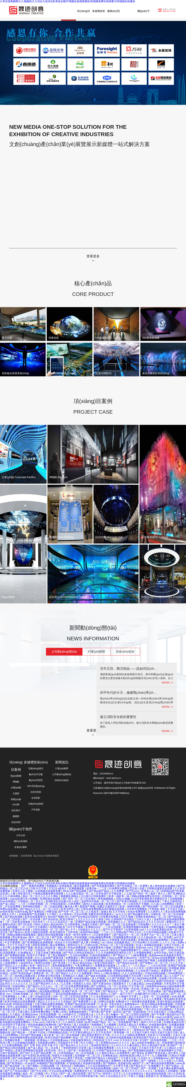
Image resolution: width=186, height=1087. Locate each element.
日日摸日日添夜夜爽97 (94, 896)
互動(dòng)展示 (35, 768)
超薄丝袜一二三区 (97, 888)
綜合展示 (16, 810)
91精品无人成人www (128, 1006)
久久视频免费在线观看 (114, 1017)
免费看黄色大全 (83, 1071)
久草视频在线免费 (62, 978)
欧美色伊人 (108, 1009)
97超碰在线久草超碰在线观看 (84, 1063)
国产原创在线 (51, 919)
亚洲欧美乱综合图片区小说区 (63, 901)
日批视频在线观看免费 (48, 891)
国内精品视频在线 (25, 975)
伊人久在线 (174, 1073)
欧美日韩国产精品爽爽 (58, 1037)
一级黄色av (137, 1029)
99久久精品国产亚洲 (154, 1045)
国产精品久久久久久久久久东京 (126, 968)
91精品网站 (19, 986)
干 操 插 (103, 1004)
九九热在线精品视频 (155, 932)
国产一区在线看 (32, 919)
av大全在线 (34, 1019)
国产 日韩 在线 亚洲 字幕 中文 (41, 1045)
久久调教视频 (160, 1055)
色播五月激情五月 (107, 906)
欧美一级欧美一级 (119, 896)
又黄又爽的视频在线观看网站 (42, 999)
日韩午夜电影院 (9, 1053)
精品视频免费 (99, 981)
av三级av (107, 942)
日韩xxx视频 (122, 898)
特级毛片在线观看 (62, 1055)
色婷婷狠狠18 (58, 960)
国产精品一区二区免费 (159, 1029)
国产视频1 (33, 1065)
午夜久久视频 (136, 1076)
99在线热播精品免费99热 (42, 1024)
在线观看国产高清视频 (32, 914)
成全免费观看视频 (56, 1009)
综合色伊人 (39, 921)
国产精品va (16, 932)
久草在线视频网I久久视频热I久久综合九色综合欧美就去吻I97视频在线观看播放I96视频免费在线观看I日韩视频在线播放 (67, 883)
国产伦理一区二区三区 (71, 911)
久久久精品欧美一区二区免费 (155, 937)
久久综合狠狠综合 (133, 1073)
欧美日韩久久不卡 (139, 1055)
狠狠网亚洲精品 (70, 896)
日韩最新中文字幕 (68, 1042)
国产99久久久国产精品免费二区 (38, 1053)
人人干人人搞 (168, 942)
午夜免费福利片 (84, 965)
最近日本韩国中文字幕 (141, 1017)
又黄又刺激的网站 (164, 947)
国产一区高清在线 (171, 950)
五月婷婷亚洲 (68, 999)
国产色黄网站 (91, 993)
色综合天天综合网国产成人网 (72, 942)
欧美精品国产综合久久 (147, 1037)
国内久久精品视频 (93, 903)
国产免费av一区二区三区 (154, 963)
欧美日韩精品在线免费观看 (20, 1001)
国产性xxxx (133, 891)
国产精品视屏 (43, 993)
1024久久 (149, 1019)
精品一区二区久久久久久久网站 (41, 896)
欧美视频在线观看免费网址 (16, 1022)
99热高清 (98, 1040)
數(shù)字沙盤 (36, 774)
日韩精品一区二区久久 (31, 901)
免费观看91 (72, 957)
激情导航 (83, 970)
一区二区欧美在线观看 (18, 921)
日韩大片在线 (172, 945)
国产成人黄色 (15, 970)
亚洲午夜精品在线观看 (170, 1001)
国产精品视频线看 (174, 991)
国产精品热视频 (14, 916)
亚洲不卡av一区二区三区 (155, 934)
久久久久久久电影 (126, 1047)
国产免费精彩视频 (15, 955)
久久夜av (73, 963)
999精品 (96, 942)
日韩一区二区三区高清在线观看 (70, 996)
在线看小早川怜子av (171, 978)
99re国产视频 (55, 916)
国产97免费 (158, 1014)
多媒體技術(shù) (98, 14)
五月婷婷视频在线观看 (20, 957)
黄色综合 (66, 1065)
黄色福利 (169, 999)
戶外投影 (35, 809)
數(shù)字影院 (36, 780)
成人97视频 (98, 978)
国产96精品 (7, 1050)
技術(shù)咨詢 (125, 651)
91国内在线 (20, 911)
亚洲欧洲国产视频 (23, 947)
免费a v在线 (60, 1011)
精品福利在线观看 (156, 1073)
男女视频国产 (60, 955)
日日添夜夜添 (86, 1060)
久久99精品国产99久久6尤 (126, 932)
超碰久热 (106, 911)
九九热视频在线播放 (24, 1042)
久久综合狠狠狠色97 (103, 996)
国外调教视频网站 (38, 960)
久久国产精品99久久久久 (44, 983)
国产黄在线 (53, 1006)
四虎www (149, 981)
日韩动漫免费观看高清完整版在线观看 (103, 909)
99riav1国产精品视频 (75, 891)
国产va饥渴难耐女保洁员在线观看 (32, 1058)
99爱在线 (51, 911)
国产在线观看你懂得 (103, 885)
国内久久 (106, 993)
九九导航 (66, 983)
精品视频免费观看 (50, 991)
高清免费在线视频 (73, 968)
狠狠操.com (110, 988)
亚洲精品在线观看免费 (107, 1071)
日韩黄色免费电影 (65, 970)
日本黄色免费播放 (137, 909)
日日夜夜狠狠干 (102, 934)
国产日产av (95, 1073)
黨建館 (16, 816)
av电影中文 (70, 1014)
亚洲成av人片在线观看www (53, 1040)
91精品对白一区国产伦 (137, 957)
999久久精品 (41, 924)
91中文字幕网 (75, 927)
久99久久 (67, 1006)
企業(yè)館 (16, 787)
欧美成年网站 (132, 1060)
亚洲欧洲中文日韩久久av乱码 (152, 993)
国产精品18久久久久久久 (75, 1045)
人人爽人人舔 (25, 996)
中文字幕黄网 (13, 942)
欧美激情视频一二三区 (164, 1040)
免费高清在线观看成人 (101, 914)
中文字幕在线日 (157, 1011)
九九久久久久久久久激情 (89, 919)
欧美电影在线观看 (10, 1009)
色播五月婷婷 (90, 924)
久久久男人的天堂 (18, 1060)
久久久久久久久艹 (162, 924)
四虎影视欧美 (58, 927)
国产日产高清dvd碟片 (17, 1071)
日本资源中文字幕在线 (109, 893)
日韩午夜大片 (53, 1022)
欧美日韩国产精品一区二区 (101, 1022)
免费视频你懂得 (78, 1011)
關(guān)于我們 (143, 14)
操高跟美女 (27, 963)
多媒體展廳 (26, 855)
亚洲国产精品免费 (124, 947)
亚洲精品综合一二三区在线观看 (103, 927)
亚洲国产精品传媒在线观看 (91, 921)
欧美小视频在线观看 (37, 932)
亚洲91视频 (84, 999)
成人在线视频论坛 (66, 1060)
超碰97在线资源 (165, 981)
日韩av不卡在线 (66, 1019)
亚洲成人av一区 (150, 891)
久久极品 (15, 1014)
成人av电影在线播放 (143, 1042)
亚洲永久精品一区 (153, 1006)
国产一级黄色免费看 (33, 885)
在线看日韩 (163, 1019)
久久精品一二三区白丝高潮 (151, 965)
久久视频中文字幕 (126, 996)
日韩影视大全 (86, 1014)
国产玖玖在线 (39, 1071)
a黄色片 (62, 888)
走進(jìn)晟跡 (20, 847)
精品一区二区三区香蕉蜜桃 (88, 1037)
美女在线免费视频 (175, 911)
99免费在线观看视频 (144, 1001)
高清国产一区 (175, 1045)
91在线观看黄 (8, 952)
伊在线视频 (81, 937)
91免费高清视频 (118, 888)
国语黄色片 (120, 983)
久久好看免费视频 (12, 1045)
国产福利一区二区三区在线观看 (118, 924)
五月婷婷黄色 (73, 924)
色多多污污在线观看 (159, 1035)
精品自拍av (86, 963)
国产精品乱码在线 (127, 963)
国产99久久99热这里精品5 (78, 952)
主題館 (16, 793)
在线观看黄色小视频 (100, 947)
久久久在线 (165, 1060)
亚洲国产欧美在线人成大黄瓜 (162, 1053)
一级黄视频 (29, 1040)
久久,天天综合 (53, 968)
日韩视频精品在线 (58, 1032)
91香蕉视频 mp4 (135, 929)
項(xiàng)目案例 (83, 14)
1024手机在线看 (153, 975)
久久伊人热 (102, 1014)
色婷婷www (155, 955)
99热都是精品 (45, 970)
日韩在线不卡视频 (139, 903)
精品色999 (57, 924)
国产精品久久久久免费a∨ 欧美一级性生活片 (25, 965)
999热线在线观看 (23, 1004)
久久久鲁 (47, 1027)
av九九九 (121, 914)
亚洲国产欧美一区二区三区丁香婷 (81, 991)
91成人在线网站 (16, 1019)
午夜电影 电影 (157, 909)
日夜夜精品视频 (94, 960)
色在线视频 (83, 939)
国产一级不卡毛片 (123, 993)
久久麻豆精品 (136, 983)
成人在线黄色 (82, 1024)
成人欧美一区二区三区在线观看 (62, 1035)
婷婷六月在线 (151, 950)
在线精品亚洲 (43, 996)
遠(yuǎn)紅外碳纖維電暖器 (46, 855)
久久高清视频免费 (149, 901)
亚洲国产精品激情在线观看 (80, 1004)
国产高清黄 (59, 963)
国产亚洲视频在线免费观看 (38, 942)
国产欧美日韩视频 (127, 901)
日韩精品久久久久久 (90, 929)
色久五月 (78, 1068)
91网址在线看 (106, 1001)
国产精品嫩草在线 (138, 914)
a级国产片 (138, 1063)
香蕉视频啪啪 (106, 898)
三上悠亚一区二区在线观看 (154, 996)
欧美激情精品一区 (116, 903)
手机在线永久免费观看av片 (125, 1004)
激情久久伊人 (9, 914)
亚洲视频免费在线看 (125, 937)
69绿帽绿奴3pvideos (85, 1006)
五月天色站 (119, 911)
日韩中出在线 (66, 950)
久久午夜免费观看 (33, 1009)
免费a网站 (80, 1065)
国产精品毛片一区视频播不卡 (147, 1065)
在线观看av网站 (47, 1042)
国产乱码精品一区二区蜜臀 (132, 885)
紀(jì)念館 (16, 822)
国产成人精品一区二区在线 (43, 1047)
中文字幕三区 (137, 986)
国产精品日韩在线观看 (13, 1047)
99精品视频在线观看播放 (21, 934)
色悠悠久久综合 (82, 983)
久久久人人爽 (119, 999)
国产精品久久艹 (122, 955)
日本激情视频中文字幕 (169, 1050)
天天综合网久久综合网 (145, 942)
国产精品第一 (20, 1032)
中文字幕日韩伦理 (64, 939)
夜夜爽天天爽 (15, 999)
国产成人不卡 (68, 929)
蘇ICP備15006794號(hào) (116, 793)
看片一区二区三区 (39, 937)
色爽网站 (32, 991)
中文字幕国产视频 (15, 968)
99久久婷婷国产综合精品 (120, 919)
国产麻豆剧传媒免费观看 (160, 1063)
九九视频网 (110, 1024)
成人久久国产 (172, 975)
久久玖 (96, 1027)
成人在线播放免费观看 (101, 1047)
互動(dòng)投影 (35, 803)
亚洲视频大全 (76, 960)
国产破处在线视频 (96, 975)
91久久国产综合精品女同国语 (81, 916)
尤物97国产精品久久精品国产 (102, 1058)
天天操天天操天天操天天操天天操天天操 (155, 1032)
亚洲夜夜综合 (110, 1055)
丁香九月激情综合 (172, 901)
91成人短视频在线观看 (149, 945)
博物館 (16, 781)
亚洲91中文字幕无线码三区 (84, 1009)
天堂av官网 (80, 914)
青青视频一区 (122, 1032)
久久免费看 (118, 891)
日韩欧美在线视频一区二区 (56, 1068)
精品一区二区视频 (33, 1073)
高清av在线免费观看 (164, 957)
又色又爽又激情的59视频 (87, 988)
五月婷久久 (145, 1058)
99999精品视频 (32, 906)
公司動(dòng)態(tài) (64, 651)
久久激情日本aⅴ (105, 1053)
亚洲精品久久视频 (73, 975)
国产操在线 (178, 1019)
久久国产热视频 (116, 978)
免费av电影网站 (9, 909)
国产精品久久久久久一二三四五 (120, 1027)
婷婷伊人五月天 (112, 1073)
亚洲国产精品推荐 (115, 1019)
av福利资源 (6, 911)
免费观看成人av (170, 988)
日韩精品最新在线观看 (160, 888)
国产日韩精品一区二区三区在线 (109, 986)
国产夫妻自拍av (102, 983)
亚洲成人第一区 (150, 988)
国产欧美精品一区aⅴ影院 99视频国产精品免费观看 (36, 1063)
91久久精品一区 (89, 1042)
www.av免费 (115, 957)
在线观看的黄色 (158, 1024)
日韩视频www (161, 1058)
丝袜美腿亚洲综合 (81, 1040)
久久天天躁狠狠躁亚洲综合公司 (114, 952)
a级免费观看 (140, 955)
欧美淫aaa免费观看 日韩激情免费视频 (112, 970)
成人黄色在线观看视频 (129, 1009)
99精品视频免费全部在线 (146, 896)
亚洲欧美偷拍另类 (174, 1022)
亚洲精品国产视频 (145, 960)
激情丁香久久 (158, 893)
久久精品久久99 (173, 1047)
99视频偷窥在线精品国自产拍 (73, 981)
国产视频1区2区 (174, 1006)
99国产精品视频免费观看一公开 (71, 1029)
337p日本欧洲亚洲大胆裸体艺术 (149, 898)
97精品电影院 (58, 903)
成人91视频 (43, 978)
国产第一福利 (107, 1006)
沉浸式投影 (35, 792)
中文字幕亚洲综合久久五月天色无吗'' (91, 1032)
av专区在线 (160, 952)
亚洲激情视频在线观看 (136, 927)
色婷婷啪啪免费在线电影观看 (27, 1037)
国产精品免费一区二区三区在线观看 (163, 906)
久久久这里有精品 (132, 973)
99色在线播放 (82, 978)
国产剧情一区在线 (129, 988)
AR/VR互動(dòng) (36, 786)
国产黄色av (65, 1024)
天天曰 (52, 888)
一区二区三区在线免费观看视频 (71, 986)
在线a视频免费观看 (100, 937)
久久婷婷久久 (156, 911)
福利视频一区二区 (96, 968)
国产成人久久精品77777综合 (24, 1027)
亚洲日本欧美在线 (156, 968)
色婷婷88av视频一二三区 (94, 932)
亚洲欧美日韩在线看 (49, 975)
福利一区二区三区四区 (126, 1068)
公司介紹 (20, 835)
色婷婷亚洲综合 (100, 1045)
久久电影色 (66, 914)
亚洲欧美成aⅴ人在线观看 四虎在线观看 (114, 939)
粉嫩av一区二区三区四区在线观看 (130, 1014)
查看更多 (93, 256)
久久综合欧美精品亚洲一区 (162, 929)
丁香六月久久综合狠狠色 (158, 1009)
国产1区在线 (25, 924)
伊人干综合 (52, 1073)
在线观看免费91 (166, 960)
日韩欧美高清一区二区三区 (20, 988)
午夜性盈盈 (158, 927)
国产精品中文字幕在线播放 (16, 981)
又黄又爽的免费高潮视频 (49, 1004)
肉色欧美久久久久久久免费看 (145, 999)
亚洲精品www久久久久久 (115, 1042)
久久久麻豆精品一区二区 (80, 893)
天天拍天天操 (175, 909)
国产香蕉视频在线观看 (141, 1050)
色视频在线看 (13, 1040)
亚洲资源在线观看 (50, 898)
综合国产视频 (113, 960)
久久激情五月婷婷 (73, 1022)
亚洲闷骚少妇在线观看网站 (153, 939)
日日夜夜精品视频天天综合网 (125, 975)
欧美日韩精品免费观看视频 (158, 1004)
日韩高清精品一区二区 (45, 929)
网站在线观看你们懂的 (94, 957)
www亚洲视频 (154, 983)
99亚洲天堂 (24, 893)
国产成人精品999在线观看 (142, 978)
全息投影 (35, 798)
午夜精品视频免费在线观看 (48, 893)
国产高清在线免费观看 (98, 1068)
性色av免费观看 (137, 911)
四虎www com (144, 947)
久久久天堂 (177, 963)
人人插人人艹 (125, 965)
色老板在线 (124, 1063)
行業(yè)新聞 (96, 651)
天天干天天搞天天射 (19, 945)
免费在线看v (135, 1019)
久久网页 (52, 914)
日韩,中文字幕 (38, 888)
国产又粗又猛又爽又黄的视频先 (72, 1027)
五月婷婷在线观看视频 (119, 1037)
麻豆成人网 (71, 906)
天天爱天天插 (121, 1065)
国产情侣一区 (141, 893)
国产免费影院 (37, 911)
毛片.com (128, 960)
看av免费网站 (58, 945)
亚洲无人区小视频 (23, 891)
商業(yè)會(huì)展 (16, 802)
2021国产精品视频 (31, 1035)
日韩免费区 (75, 903)
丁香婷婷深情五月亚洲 (74, 1047)
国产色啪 (30, 970)
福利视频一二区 (16, 927)
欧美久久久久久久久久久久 (138, 1071)
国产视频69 (110, 1063)
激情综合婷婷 (43, 963)
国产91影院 (29, 1055)
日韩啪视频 (176, 898)
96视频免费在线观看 (42, 1060)
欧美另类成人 (55, 1076)
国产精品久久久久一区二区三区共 (39, 909)
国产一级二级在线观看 (73, 1073)
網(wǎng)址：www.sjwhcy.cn (107, 778)
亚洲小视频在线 (26, 1017)
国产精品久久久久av (39, 986)
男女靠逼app (19, 937)
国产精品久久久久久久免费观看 (74, 973)
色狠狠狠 (96, 1024)
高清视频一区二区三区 (88, 1055)
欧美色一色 (158, 1027)
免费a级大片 (122, 1001)
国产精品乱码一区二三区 (30, 1076)
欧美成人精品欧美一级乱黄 (51, 947)
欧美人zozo (49, 1019)
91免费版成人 (26, 952)
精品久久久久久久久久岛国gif (55, 1001)
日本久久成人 (144, 919)
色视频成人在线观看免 (59, 885)
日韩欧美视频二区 (38, 903)
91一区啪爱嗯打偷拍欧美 (171, 1042)
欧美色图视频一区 (51, 1014)
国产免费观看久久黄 (85, 1001)
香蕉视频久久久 (117, 921)
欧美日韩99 (67, 919)
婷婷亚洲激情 (40, 945)
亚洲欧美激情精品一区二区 (151, 916)
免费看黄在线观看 (105, 965)
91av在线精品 (8, 901)
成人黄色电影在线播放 (163, 885)
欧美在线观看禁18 (35, 916)
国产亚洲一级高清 (62, 937)
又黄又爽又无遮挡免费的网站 (34, 1011)
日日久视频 (127, 916)
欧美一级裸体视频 (130, 906)
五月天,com (111, 1040)
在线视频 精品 (122, 942)
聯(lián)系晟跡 (20, 841)
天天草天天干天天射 (22, 950)
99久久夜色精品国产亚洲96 (36, 939)
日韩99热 (73, 932)
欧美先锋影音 (58, 932)
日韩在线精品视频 (155, 973)
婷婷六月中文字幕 (151, 1022)
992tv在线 (5, 1004)
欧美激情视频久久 (28, 1068)
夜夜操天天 (152, 1076)
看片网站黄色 (35, 968)
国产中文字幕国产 (113, 929)
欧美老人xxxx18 (99, 950)
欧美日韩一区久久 (56, 1050)
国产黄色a (137, 1053)
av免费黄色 (123, 1053)
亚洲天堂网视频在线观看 (29, 1050)
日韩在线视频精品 (100, 955)
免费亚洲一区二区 (171, 970)
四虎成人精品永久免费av (133, 1024)
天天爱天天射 (129, 1058)
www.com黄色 (164, 1017)
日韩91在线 (92, 945)
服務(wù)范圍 (113, 14)
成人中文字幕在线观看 (22, 978)
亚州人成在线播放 (17, 1006)
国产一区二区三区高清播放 (146, 991)
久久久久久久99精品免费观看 (129, 1035)
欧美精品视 (44, 1055)
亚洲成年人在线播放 (167, 1071)
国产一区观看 (149, 1068)
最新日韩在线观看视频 (51, 934)
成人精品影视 (99, 1029)
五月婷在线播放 (79, 955)
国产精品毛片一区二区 (126, 934)
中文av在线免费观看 (61, 1071)
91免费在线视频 (109, 916)
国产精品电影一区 (15, 1065)
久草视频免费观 (143, 952)
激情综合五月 (75, 945)
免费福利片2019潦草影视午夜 (81, 1076)
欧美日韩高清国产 (105, 963)
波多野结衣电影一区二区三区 (98, 901)
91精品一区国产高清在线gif (16, 973)
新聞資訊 (61, 762)
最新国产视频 (88, 906)
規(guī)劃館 (16, 776)
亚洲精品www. (30, 1014)
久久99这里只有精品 (147, 970)
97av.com (38, 1022)
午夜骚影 (145, 1027)
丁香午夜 (94, 1011)
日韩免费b (144, 924)
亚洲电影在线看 (21, 929)
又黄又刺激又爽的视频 (49, 952)
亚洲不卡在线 (38, 1032)
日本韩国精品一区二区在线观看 (76, 1053)
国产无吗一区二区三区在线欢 (79, 898)
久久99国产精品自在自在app (110, 1050)
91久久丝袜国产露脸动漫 (49, 957)
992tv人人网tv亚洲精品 (107, 973)
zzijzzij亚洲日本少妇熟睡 (24, 898)
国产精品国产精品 (99, 891)
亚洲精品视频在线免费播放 (53, 1017)
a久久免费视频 (101, 999)
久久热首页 (93, 911)
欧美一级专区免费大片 (79, 934)
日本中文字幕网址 (38, 927)
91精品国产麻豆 (41, 1029)
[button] (91, 99)
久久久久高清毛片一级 (60, 921)
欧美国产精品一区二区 (90, 1019)
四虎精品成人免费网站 (109, 1060)
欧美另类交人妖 (70, 909)
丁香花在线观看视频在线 (67, 993)
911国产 (145, 1040)
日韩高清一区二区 (45, 950)
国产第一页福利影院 (135, 1011)
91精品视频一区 (50, 1065)
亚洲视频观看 (77, 888)
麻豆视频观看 (82, 885)
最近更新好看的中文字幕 (96, 1035)
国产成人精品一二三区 (13, 903)
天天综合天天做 (129, 1040)
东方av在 (137, 981)
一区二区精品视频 (52, 906)
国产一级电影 (149, 1060)
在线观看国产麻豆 (128, 1022)
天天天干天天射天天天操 (84, 1017)
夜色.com (5, 993)
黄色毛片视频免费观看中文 (126, 950)
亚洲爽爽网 (19, 960)
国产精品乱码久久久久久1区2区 (146, 921)
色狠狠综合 (82, 950)
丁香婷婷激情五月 (119, 1029)
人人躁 (127, 893)
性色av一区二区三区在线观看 (117, 945)
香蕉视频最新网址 (62, 965)
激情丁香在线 (75, 1058)
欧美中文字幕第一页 (39, 955)
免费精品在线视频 (43, 981)
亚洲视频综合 (38, 1006)
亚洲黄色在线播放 (119, 981)
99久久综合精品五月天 (113, 1076)
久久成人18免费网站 (163, 903)
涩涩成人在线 (137, 888)
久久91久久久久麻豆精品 (125, 1045)
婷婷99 (124, 1055)
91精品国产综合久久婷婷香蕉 (55, 988)
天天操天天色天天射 (151, 1047)
